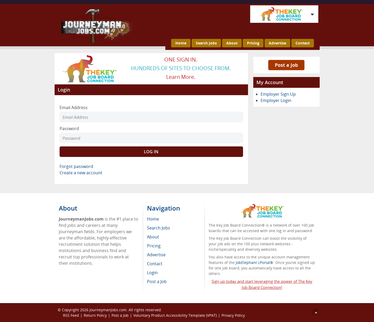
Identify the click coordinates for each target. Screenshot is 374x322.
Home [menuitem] (153, 219)
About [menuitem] (153, 237)
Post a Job (286, 65)
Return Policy (95, 315)
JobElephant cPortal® (254, 262)
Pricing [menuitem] (154, 246)
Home (180, 42)
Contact (303, 42)
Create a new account (81, 173)
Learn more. (180, 76)
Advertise (277, 42)
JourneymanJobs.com (108, 309)
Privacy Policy (234, 315)
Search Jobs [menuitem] (158, 228)
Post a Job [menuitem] (157, 281)
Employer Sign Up (278, 94)
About (232, 42)
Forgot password (76, 166)
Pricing (253, 42)
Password (69, 128)
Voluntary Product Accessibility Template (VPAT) (175, 315)
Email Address (74, 107)
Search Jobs (206, 42)
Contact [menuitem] (154, 264)
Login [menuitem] (152, 272)
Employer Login (276, 100)
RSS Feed (71, 315)
